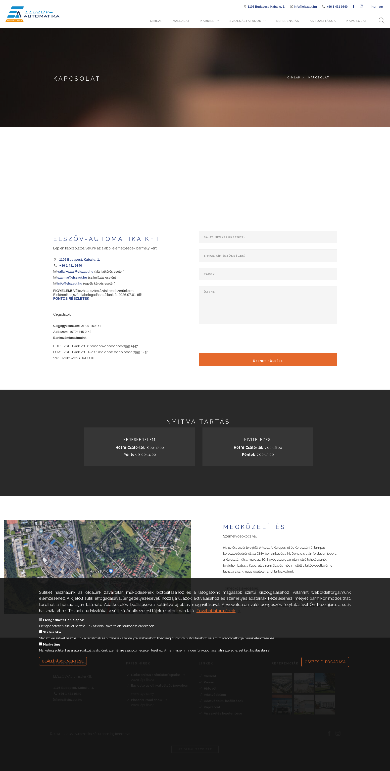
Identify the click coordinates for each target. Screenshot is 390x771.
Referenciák (287, 21)
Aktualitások (323, 21)
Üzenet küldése (268, 361)
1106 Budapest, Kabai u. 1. (266, 6)
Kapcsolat (356, 21)
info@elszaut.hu (305, 6)
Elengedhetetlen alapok (63, 620)
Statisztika (52, 632)
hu (374, 6)
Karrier (207, 21)
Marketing (51, 644)
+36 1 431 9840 (337, 6)
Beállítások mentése (63, 661)
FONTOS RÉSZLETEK (71, 298)
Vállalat (181, 21)
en (381, 6)
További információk (216, 610)
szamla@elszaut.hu (71, 277)
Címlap (156, 21)
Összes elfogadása (325, 662)
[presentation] (236, 339)
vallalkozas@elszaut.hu (75, 271)
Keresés (380, 21)
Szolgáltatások (245, 21)
